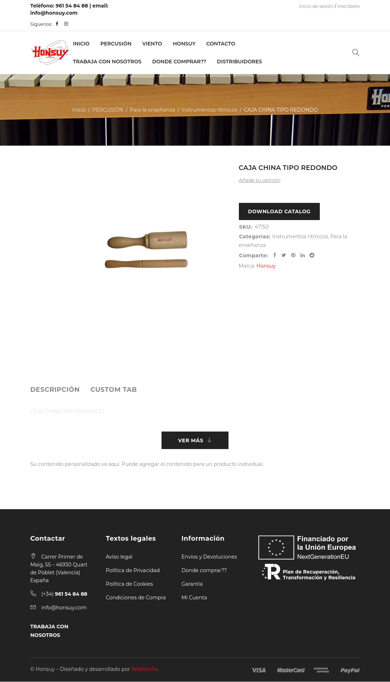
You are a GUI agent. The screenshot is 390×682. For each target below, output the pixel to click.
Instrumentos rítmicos (209, 110)
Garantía (192, 584)
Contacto (220, 43)
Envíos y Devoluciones (209, 557)
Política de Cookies (129, 584)
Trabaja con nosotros (107, 61)
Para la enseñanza (152, 110)
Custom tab (113, 390)
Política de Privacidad (133, 570)
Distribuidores (239, 61)
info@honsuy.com (54, 13)
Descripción (55, 390)
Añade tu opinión (260, 180)
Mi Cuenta (194, 598)
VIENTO (152, 43)
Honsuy (184, 43)
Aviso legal (119, 557)
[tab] (55, 390)
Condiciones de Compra (136, 598)
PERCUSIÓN (115, 43)
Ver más (190, 440)
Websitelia (144, 669)
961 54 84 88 (72, 6)
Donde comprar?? (204, 570)
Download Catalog (279, 212)
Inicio (81, 43)
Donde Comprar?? (179, 61)
